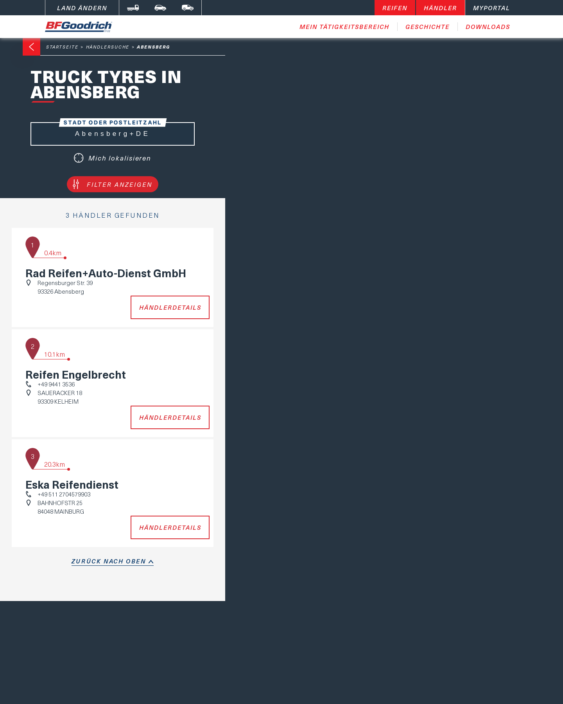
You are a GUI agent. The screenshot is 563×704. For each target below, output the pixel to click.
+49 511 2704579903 (64, 494)
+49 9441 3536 (56, 384)
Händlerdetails (170, 307)
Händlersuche (108, 46)
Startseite (62, 46)
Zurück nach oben (109, 561)
